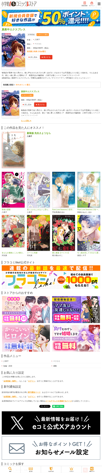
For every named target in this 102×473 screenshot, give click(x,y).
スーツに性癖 (32, 253)
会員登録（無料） (11, 381)
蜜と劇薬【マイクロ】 (61, 253)
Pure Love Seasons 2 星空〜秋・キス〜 (63, 210)
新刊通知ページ (34, 392)
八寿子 (37, 40)
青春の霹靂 (6, 210)
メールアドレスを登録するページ (59, 401)
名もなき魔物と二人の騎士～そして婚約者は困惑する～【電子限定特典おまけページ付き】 (13, 253)
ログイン (92, 4)
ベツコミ (38, 44)
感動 (55, 366)
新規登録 (84, 4)
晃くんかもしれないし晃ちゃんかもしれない (38, 210)
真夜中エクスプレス (30, 91)
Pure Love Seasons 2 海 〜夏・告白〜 (88, 210)
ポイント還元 (43, 34)
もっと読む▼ (26, 121)
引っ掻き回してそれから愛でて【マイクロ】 (88, 253)
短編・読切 (7, 366)
